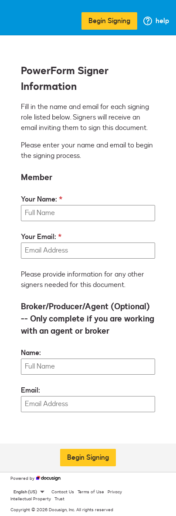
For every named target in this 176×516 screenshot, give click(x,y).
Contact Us (62, 492)
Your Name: (39, 199)
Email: (30, 390)
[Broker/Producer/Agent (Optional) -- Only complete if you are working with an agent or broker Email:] (88, 404)
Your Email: (38, 237)
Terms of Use (91, 492)
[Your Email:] (88, 251)
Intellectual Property (30, 499)
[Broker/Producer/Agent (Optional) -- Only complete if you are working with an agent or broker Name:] (88, 367)
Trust (59, 499)
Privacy (115, 492)
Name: (31, 353)
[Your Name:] (88, 213)
